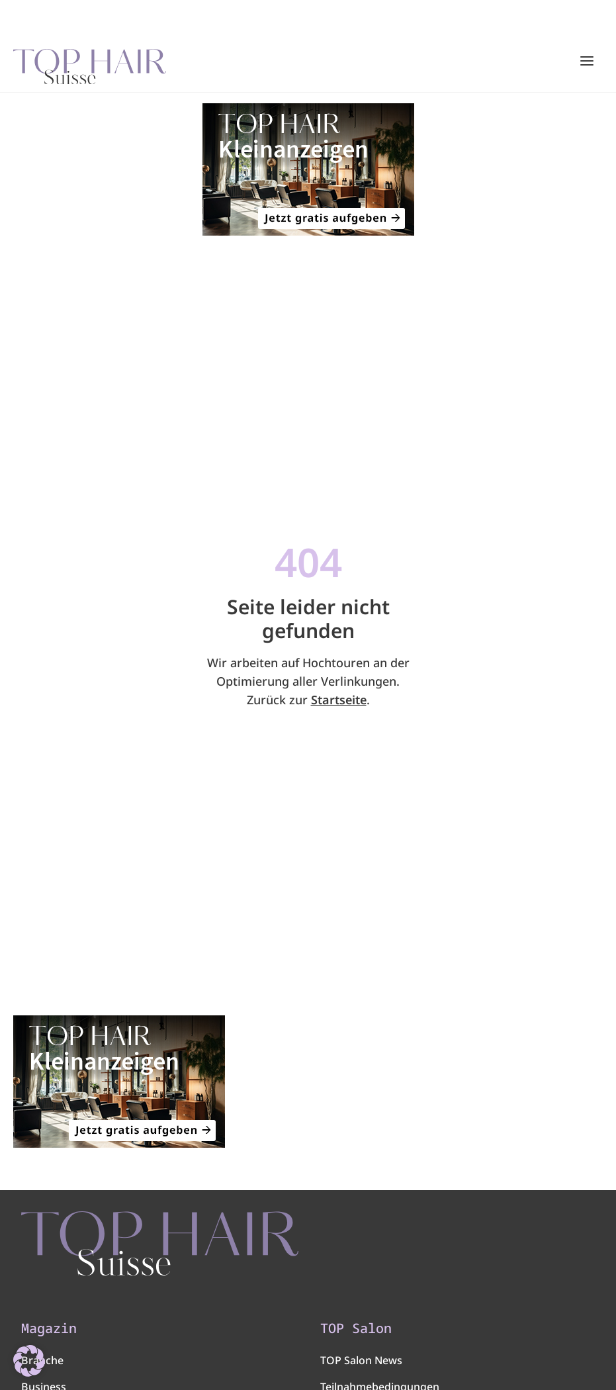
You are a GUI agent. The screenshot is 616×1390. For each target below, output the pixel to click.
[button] (29, 1361)
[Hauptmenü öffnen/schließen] (587, 61)
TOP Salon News (361, 1360)
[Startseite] (89, 61)
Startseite (339, 700)
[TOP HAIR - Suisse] (159, 1243)
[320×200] (308, 169)
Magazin (49, 1328)
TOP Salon (356, 1328)
